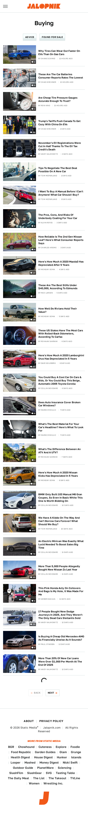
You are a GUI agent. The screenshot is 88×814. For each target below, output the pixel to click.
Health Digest (20, 757)
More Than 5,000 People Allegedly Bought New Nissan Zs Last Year (59, 568)
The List (38, 778)
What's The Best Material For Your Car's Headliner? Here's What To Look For (60, 427)
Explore (61, 746)
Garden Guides (45, 752)
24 (34, 343)
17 (34, 296)
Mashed (29, 762)
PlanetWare (45, 767)
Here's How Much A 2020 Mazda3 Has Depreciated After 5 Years (61, 263)
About (29, 721)
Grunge (76, 752)
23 (34, 366)
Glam (63, 752)
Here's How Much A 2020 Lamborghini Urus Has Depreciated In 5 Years (61, 357)
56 (34, 132)
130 (33, 530)
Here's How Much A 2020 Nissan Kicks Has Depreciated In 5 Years (58, 474)
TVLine (75, 778)
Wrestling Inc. (53, 783)
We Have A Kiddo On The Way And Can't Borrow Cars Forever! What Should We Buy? (59, 521)
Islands (76, 757)
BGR (11, 746)
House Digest (43, 757)
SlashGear (34, 773)
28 (34, 155)
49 (34, 577)
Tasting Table (65, 773)
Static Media (28, 727)
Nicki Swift (70, 762)
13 (34, 273)
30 (34, 390)
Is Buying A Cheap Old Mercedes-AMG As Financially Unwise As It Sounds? (61, 638)
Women (34, 783)
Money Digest (49, 762)
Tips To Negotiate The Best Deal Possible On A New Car (57, 170)
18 (34, 319)
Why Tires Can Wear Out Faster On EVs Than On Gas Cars (59, 52)
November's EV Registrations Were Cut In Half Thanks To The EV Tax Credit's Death (59, 146)
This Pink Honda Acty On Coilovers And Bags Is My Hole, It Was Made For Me (60, 591)
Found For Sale (52, 37)
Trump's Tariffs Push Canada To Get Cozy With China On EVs (59, 123)
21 (34, 179)
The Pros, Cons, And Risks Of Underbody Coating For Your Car (57, 216)
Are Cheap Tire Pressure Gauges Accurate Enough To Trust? (57, 99)
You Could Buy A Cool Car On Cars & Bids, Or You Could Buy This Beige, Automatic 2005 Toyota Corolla (59, 380)
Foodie (75, 746)
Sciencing (64, 767)
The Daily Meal (18, 778)
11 (34, 483)
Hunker (62, 757)
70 (34, 554)
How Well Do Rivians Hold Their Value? (57, 310)
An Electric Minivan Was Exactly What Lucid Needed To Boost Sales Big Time (61, 544)
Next (51, 692)
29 (34, 624)
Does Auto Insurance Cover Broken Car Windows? (59, 404)
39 (34, 507)
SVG (49, 773)
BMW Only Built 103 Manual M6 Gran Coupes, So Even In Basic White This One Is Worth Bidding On (60, 497)
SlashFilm (16, 773)
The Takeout (57, 778)
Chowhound (26, 746)
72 (34, 202)
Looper (15, 762)
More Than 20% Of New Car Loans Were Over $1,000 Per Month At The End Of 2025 (60, 661)
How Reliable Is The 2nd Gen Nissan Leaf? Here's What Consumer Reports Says (60, 240)
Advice (29, 37)
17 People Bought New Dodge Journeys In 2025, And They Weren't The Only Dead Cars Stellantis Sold (60, 615)
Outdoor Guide (23, 767)
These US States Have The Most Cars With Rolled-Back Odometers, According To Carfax (60, 333)
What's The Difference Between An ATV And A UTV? (59, 451)
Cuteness (45, 746)
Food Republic (21, 752)
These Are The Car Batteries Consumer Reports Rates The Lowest (60, 76)
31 (34, 671)
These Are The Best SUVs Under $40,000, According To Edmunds (57, 287)
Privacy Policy (51, 721)
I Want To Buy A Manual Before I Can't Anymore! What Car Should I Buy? (60, 193)
